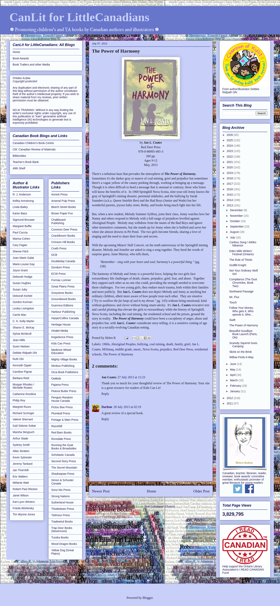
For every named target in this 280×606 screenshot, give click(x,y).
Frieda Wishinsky (23, 508)
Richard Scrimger (23, 413)
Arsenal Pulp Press (63, 200)
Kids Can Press (60, 343)
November (237, 215)
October (235, 221)
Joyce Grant (20, 270)
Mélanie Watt (21, 482)
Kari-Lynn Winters (24, 501)
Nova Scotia (150, 349)
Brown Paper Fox (62, 213)
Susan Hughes (22, 283)
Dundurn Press (60, 267)
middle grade (123, 349)
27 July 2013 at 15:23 (131, 377)
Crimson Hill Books (63, 242)
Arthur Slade (20, 438)
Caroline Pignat (22, 371)
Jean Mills (19, 340)
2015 (230, 194)
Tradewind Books (62, 521)
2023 (230, 151)
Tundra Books (60, 537)
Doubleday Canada (63, 261)
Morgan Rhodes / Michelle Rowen (23, 386)
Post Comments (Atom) (159, 506)
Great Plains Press (63, 286)
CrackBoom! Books (63, 235)
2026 (230, 134)
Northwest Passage (241, 291)
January (235, 391)
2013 (230, 205)
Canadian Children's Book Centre (33, 143)
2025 (230, 140)
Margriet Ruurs (22, 406)
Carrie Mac (19, 314)
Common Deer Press (64, 229)
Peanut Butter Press (63, 391)
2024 (230, 145)
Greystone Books (62, 292)
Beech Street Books (63, 207)
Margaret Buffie (22, 226)
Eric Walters (20, 476)
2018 (230, 178)
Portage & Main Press (64, 419)
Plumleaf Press (60, 413)
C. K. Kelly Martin (23, 321)
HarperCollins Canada (65, 318)
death (169, 344)
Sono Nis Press (60, 489)
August (234, 231)
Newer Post (101, 491)
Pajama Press (60, 384)
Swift (232, 320)
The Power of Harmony (118, 354)
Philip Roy (19, 400)
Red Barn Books (61, 432)
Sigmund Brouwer (24, 219)
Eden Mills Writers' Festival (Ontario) (241, 252)
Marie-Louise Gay (24, 264)
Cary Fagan (20, 245)
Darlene (107, 407)
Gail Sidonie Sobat (24, 425)
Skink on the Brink (240, 351)
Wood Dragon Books (64, 543)
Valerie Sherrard (23, 419)
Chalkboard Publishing (58, 221)
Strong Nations (60, 496)
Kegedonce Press (62, 337)
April (233, 375)
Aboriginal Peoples (123, 344)
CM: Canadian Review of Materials (34, 149)
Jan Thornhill (21, 470)
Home (151, 491)
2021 (230, 162)
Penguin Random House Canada (62, 399)
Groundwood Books (63, 299)
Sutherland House (62, 502)
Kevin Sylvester (22, 457)
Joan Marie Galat (23, 257)
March (234, 380)
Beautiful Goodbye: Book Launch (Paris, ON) (243, 334)
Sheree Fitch (20, 251)
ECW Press (58, 273)
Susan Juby (20, 289)
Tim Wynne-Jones (24, 514)
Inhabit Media (59, 330)
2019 (230, 173)
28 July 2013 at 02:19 (127, 407)
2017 (230, 183)
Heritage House (61, 324)
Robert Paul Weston (25, 489)
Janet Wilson (21, 495)
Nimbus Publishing (62, 365)
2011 (230, 403)
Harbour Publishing (63, 311)
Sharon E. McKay (23, 327)
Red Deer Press (183, 349)
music (137, 349)
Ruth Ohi (18, 359)
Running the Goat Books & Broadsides (63, 446)
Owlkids (56, 378)
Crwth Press (59, 248)
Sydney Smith (21, 444)
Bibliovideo (19, 155)
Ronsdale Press (61, 438)
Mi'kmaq (108, 349)
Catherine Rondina (24, 394)
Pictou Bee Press (62, 407)
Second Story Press (63, 461)
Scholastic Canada (63, 454)
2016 (230, 189)
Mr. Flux (234, 297)
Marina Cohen (21, 238)
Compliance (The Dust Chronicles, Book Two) (243, 283)
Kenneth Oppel (22, 365)
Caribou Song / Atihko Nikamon (242, 244)
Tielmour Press (60, 515)
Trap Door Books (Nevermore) (61, 529)
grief (187, 344)
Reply (105, 393)
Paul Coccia (20, 232)
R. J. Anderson (22, 194)
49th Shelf (19, 168)
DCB (54, 254)
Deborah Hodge (22, 276)
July (233, 237)
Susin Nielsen (21, 346)
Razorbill (56, 426)
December (237, 210)
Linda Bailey (20, 207)
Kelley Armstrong (23, 200)
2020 (230, 167)
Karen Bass (20, 213)
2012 (230, 398)
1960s (106, 344)
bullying (142, 344)
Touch (233, 302)
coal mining (156, 344)
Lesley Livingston (23, 308)
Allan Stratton (21, 451)
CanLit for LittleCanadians (79, 17)
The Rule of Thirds (240, 259)
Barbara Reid (21, 378)
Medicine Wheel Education (61, 351)
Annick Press (59, 194)
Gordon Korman (23, 302)
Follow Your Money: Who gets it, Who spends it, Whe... (241, 311)
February (236, 385)
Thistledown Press (62, 508)
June (233, 364)
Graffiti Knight (237, 265)
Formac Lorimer (61, 280)
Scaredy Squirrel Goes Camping (243, 344)
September (237, 226)
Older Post (201, 491)
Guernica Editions (62, 305)
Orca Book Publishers (64, 372)
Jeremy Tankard (22, 463)
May (233, 369)
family (179, 344)
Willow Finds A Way (241, 357)
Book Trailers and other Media (31, 64)
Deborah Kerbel (22, 295)
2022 (230, 156)
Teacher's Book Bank (26, 162)
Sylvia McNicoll (22, 333)
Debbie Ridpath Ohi (25, 352)
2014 (230, 200)
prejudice (166, 349)
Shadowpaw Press (62, 473)
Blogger (148, 597)
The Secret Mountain (64, 467)
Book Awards (21, 58)
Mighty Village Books (64, 359)
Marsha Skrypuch (23, 432)
